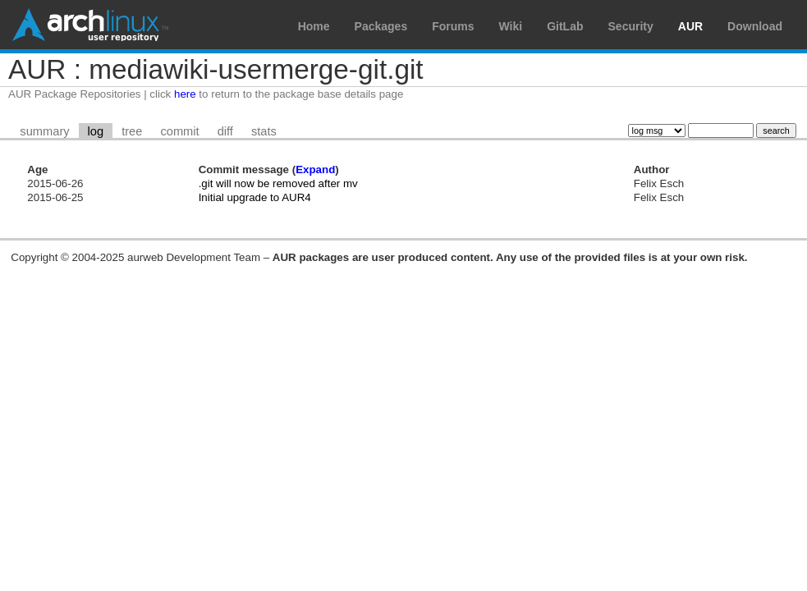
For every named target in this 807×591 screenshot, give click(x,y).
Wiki (511, 26)
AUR (690, 26)
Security (630, 26)
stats (264, 131)
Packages (381, 26)
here (185, 94)
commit (179, 131)
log (96, 131)
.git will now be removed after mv (278, 183)
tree (132, 131)
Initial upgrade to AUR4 (255, 197)
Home (314, 26)
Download (754, 26)
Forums (453, 26)
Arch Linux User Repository (90, 24)
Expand (315, 169)
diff (225, 131)
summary (44, 131)
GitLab (565, 26)
